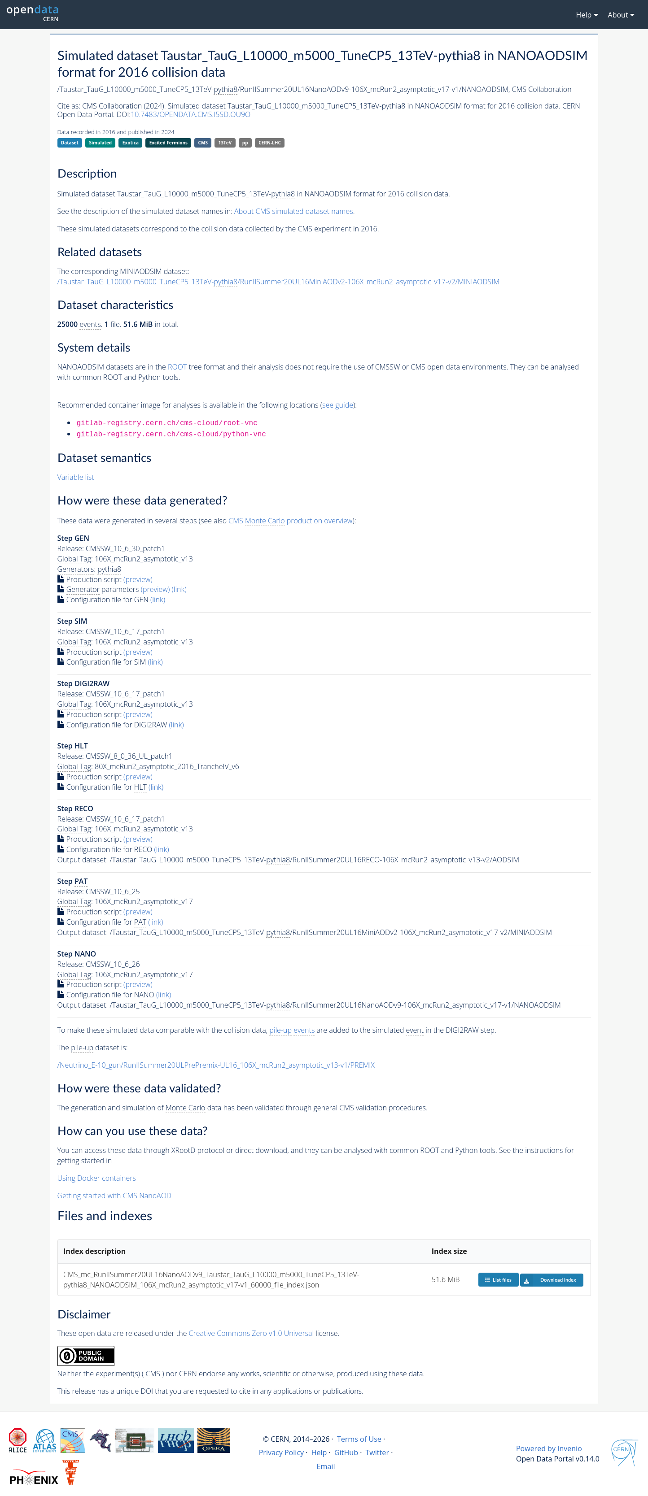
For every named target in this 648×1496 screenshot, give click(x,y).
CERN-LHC (269, 142)
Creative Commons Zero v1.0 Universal (251, 1333)
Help (319, 1452)
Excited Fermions (168, 142)
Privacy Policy (281, 1452)
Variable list (75, 477)
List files (498, 1280)
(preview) (138, 579)
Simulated (100, 142)
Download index (548, 1280)
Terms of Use (359, 1439)
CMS (203, 142)
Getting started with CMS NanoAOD (114, 1195)
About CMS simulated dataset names (293, 211)
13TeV (225, 142)
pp (245, 142)
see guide (337, 405)
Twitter (377, 1452)
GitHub (346, 1452)
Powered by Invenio (549, 1448)
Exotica (131, 142)
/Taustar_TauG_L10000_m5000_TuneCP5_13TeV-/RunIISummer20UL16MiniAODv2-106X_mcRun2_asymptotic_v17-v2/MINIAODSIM (278, 282)
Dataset (70, 142)
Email (326, 1466)
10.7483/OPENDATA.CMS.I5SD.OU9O (190, 114)
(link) (178, 589)
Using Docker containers (96, 1178)
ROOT (177, 367)
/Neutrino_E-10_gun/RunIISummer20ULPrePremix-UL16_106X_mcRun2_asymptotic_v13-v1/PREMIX (216, 1065)
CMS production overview (290, 521)
